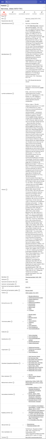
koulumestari (32, 305)
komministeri (32, 304)
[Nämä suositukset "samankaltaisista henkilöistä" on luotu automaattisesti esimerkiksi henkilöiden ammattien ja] (14, 394)
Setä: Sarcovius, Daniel (34, 356)
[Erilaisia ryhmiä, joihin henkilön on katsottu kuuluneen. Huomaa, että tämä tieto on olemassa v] (9, 339)
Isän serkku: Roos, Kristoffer (36, 359)
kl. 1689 (27, 21)
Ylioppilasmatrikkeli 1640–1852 (33, 277)
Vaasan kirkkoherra (33, 299)
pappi (30, 308)
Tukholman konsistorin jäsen (36, 297)
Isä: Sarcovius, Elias (33, 358)
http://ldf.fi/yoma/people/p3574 (34, 437)
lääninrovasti (32, 307)
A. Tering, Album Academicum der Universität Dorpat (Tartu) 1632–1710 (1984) (36, 417)
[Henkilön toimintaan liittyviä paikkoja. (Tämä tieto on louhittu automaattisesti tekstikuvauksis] (11, 321)
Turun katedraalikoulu (34, 328)
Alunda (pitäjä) (29, 290)
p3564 (32, 156)
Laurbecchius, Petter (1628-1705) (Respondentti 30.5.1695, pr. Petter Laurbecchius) (34, 383)
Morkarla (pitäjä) (33, 317)
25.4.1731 (28, 287)
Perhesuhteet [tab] (13, 13)
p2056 (32, 30)
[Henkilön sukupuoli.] (7, 279)
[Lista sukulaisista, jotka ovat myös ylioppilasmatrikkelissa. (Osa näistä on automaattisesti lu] (19, 363)
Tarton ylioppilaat (33, 335)
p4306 (31, 126)
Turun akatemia (33, 325)
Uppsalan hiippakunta (34, 341)
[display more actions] (45, 1)
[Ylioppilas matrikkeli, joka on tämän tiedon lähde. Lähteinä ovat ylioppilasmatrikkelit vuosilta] (7, 277)
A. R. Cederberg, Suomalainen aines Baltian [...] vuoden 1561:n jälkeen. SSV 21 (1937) (36, 407)
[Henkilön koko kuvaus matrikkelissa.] (10, 54)
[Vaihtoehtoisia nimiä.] (13, 23)
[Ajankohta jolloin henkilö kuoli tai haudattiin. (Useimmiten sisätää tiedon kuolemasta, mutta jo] (3, 288)
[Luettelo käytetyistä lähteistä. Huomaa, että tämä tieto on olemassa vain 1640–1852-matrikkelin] (6, 189)
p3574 (34, 27)
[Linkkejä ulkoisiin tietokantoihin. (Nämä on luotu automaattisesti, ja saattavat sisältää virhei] (9, 425)
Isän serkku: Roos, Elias (34, 364)
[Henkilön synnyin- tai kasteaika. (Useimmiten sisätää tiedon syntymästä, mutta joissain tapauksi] (16, 282)
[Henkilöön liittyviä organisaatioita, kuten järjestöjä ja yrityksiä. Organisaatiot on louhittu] (9, 349)
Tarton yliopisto (32, 320)
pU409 (42, 87)
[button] (23, 7)
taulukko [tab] (4, 13)
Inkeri (30, 316)
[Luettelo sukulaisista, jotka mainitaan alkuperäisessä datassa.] (13, 93)
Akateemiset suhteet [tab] (24, 13)
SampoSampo (30, 424)
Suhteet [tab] (41, 13)
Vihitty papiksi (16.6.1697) (32, 293)
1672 (27, 282)
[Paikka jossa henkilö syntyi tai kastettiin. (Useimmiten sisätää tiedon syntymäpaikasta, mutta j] (15, 284)
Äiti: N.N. (31, 374)
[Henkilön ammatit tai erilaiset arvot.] (11, 303)
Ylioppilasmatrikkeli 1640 (33, 425)
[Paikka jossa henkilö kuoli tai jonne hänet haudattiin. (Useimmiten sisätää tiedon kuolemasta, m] (19, 290)
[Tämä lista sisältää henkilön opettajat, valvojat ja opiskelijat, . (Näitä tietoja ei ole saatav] (13, 382)
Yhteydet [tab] (34, 13)
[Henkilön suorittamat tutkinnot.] (7, 292)
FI (41, 1)
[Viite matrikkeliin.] (11, 432)
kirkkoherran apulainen (34, 302)
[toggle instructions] (8, 5)
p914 (33, 41)
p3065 (40, 184)
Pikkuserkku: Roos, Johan (35, 369)
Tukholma (31, 322)
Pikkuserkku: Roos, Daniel (35, 370)
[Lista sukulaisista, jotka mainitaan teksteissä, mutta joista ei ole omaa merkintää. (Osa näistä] (10, 376)
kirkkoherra (31, 301)
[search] (14, 1)
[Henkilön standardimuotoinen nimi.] (5, 18)
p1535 (39, 129)
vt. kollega (31, 310)
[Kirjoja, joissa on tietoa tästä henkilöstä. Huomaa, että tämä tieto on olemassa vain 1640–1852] (11, 412)
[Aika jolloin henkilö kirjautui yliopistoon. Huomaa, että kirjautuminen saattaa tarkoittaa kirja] (12, 21)
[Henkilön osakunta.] (7, 332)
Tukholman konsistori (34, 347)
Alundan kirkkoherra (34, 296)
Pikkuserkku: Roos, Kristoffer (36, 367)
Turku (30, 324)
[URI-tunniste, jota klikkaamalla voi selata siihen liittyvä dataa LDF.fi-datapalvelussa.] (7, 437)
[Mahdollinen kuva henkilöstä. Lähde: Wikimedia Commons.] (5, 16)
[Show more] (23, 23)
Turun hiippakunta (33, 327)
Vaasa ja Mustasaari (34, 343)
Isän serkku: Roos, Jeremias (36, 362)
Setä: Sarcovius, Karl (34, 361)
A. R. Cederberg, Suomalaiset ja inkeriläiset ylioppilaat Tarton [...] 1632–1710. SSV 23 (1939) (36, 412)
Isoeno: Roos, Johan (34, 365)
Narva (30, 319)
